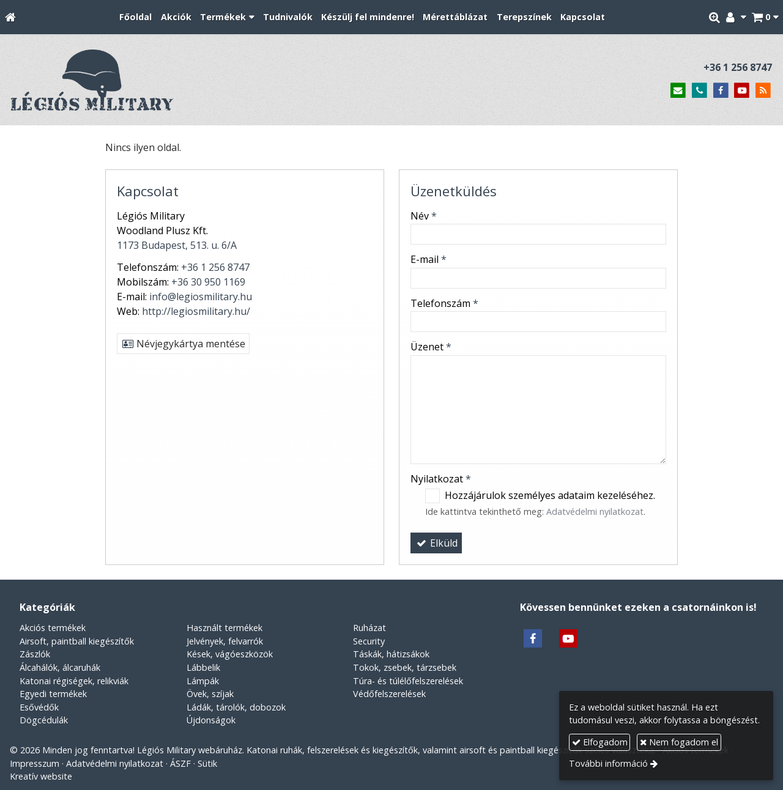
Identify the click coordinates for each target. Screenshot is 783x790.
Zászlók (35, 654)
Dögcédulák (44, 720)
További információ (608, 763)
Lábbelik (203, 667)
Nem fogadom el (679, 742)
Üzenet (430, 346)
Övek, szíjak (210, 694)
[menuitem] (135, 17)
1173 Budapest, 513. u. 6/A (177, 245)
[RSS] (763, 91)
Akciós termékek (53, 627)
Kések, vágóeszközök (230, 654)
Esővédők (39, 707)
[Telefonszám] (699, 91)
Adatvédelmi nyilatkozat (595, 511)
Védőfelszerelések (389, 694)
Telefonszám (444, 303)
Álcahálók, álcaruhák (60, 667)
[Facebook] (721, 91)
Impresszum (34, 763)
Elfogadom (600, 742)
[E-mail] (678, 91)
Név (423, 216)
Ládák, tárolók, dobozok (236, 707)
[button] (765, 17)
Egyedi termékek (53, 694)
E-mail (428, 259)
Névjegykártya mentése (183, 343)
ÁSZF (180, 763)
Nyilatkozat (440, 478)
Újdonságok (211, 720)
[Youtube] (742, 91)
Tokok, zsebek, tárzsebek (404, 667)
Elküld (436, 543)
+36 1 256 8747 (737, 67)
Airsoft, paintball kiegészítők (77, 641)
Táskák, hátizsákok (391, 654)
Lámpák (203, 681)
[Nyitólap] (10, 17)
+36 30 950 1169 (208, 282)
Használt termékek (224, 627)
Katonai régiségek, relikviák (74, 681)
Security (369, 641)
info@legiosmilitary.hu (200, 296)
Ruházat (369, 627)
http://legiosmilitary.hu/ (196, 311)
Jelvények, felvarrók (225, 641)
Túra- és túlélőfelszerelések (408, 681)
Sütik (207, 763)
